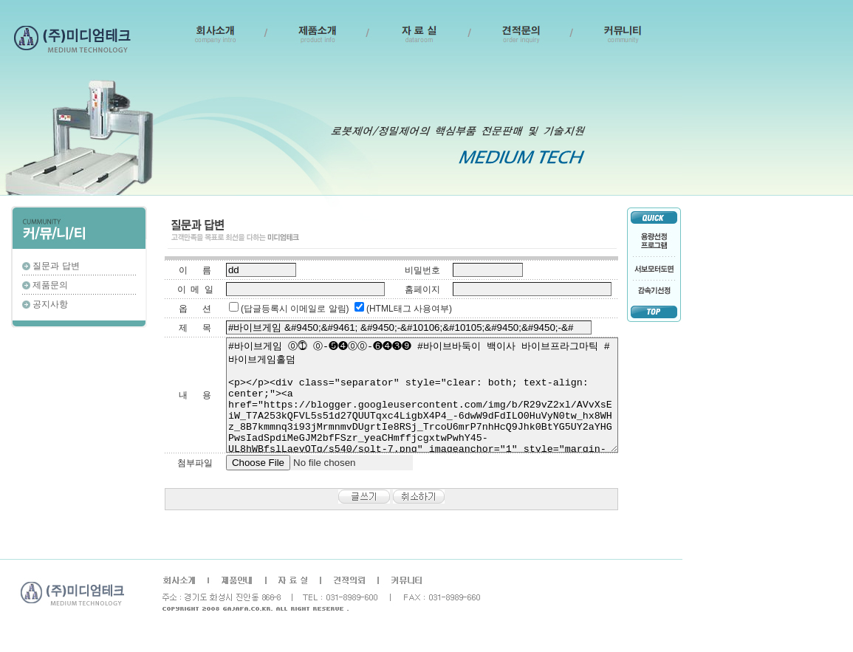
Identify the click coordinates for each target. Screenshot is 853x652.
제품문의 (50, 285)
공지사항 (50, 304)
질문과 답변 (55, 266)
